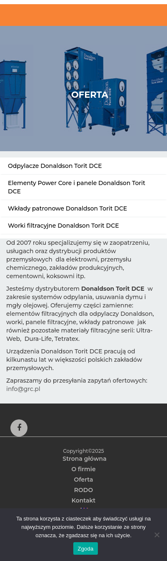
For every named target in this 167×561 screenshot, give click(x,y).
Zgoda (85, 549)
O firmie (83, 469)
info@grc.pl (23, 389)
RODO (83, 490)
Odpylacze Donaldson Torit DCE (55, 166)
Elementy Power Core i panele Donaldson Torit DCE (76, 187)
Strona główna (84, 458)
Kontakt (84, 500)
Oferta (83, 479)
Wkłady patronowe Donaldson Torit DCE (67, 208)
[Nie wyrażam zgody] (156, 535)
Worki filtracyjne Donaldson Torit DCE (63, 225)
